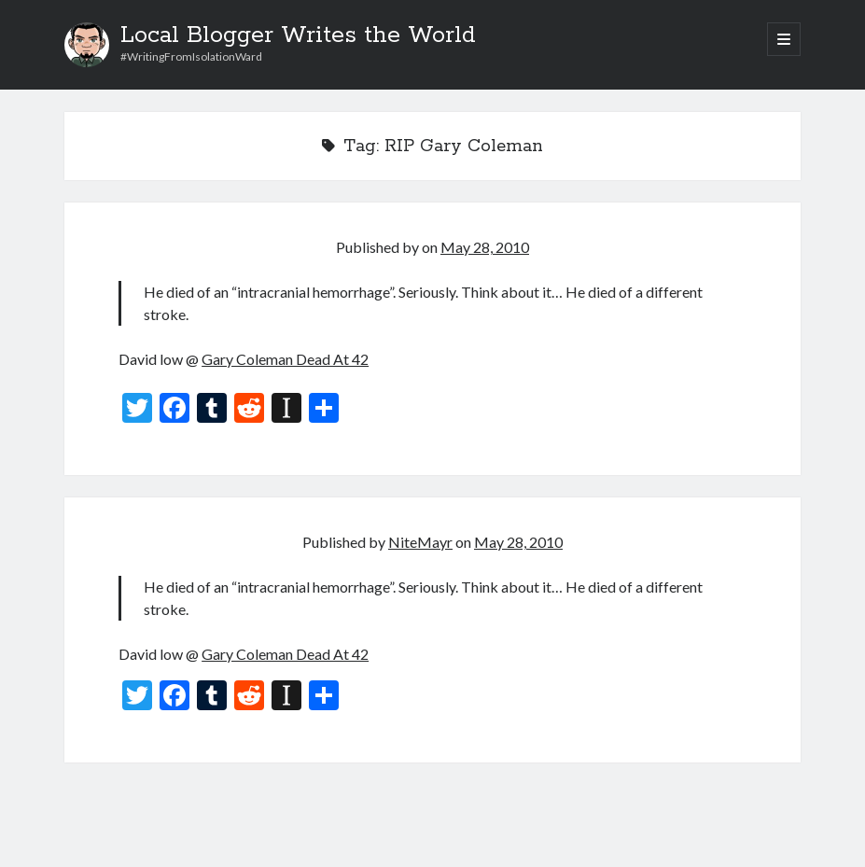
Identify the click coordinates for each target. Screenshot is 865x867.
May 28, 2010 (484, 247)
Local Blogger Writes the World (298, 35)
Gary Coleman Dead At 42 (285, 359)
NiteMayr (420, 542)
